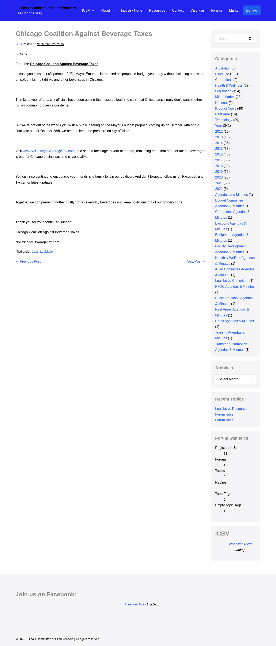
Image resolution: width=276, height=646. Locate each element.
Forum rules (224, 414)
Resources (157, 10)
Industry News (131, 10)
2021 (219, 183)
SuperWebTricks (240, 544)
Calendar (197, 10)
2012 (219, 131)
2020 (219, 177)
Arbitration (223, 68)
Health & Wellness (229, 85)
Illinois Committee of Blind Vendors (46, 8)
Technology (223, 120)
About (107, 10)
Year (218, 125)
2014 (219, 143)
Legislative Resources (231, 408)
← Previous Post (28, 261)
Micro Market (225, 97)
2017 (219, 160)
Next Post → (196, 261)
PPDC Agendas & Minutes (235, 286)
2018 (219, 166)
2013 (219, 137)
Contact (178, 10)
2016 (219, 154)
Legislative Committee (231, 280)
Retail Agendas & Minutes (234, 321)
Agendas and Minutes (231, 194)
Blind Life (222, 74)
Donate (251, 10)
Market (234, 10)
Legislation (47, 251)
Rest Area (222, 114)
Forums (216, 10)
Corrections (223, 80)
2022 (219, 189)
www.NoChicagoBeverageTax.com (49, 151)
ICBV (88, 10)
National (221, 103)
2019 (219, 171)
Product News (225, 108)
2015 (35, 251)
